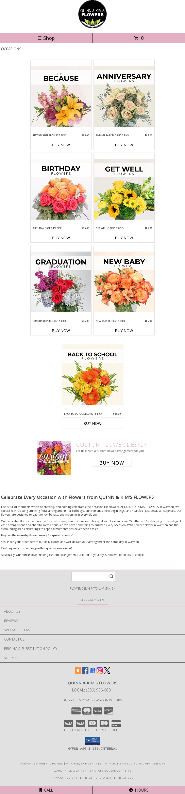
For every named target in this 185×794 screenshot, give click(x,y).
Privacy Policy (63, 777)
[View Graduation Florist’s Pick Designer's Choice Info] (61, 282)
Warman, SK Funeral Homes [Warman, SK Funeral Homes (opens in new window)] (41, 763)
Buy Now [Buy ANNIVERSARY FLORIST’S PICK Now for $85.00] (124, 145)
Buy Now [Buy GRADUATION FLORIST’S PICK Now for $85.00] (61, 330)
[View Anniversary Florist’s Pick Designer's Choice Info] (124, 96)
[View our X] (107, 672)
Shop (46, 38)
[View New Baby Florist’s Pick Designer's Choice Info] (124, 282)
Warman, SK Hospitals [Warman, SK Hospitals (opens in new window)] (84, 763)
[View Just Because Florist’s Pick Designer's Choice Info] (61, 96)
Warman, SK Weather (70, 770)
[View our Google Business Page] (92, 672)
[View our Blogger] (78, 672)
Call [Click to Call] (46, 790)
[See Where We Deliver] (92, 600)
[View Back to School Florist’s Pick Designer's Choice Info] (92, 375)
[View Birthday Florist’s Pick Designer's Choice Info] (61, 189)
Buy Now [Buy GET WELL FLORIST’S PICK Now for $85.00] (124, 237)
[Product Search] (93, 576)
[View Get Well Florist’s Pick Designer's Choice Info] (124, 189)
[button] (92, 741)
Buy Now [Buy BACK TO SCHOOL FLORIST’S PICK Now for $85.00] (92, 423)
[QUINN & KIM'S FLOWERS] (92, 27)
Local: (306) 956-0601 (92, 690)
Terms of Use (122, 777)
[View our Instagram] (100, 672)
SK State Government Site (110, 770)
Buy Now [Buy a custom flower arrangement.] (111, 462)
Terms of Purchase (93, 777)
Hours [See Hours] (139, 790)
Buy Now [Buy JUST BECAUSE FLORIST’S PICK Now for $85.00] (61, 145)
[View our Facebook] (85, 672)
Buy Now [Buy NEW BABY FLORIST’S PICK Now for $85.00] (124, 330)
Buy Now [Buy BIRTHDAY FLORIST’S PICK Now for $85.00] (61, 237)
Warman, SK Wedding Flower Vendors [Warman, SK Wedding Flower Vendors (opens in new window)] (135, 763)
